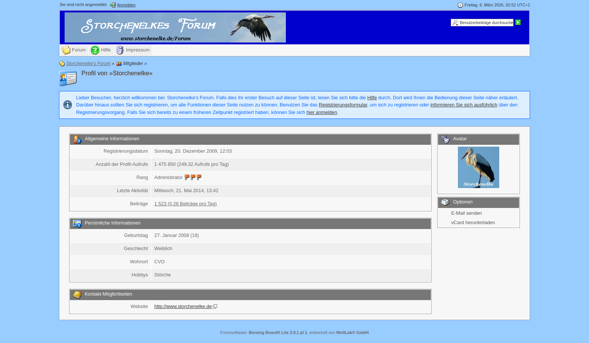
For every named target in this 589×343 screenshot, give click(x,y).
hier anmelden (322, 112)
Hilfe (372, 97)
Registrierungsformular (343, 105)
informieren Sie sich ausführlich (463, 105)
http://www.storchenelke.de (183, 306)
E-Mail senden (466, 213)
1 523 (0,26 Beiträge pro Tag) (185, 203)
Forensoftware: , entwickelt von (294, 332)
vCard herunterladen (473, 222)
